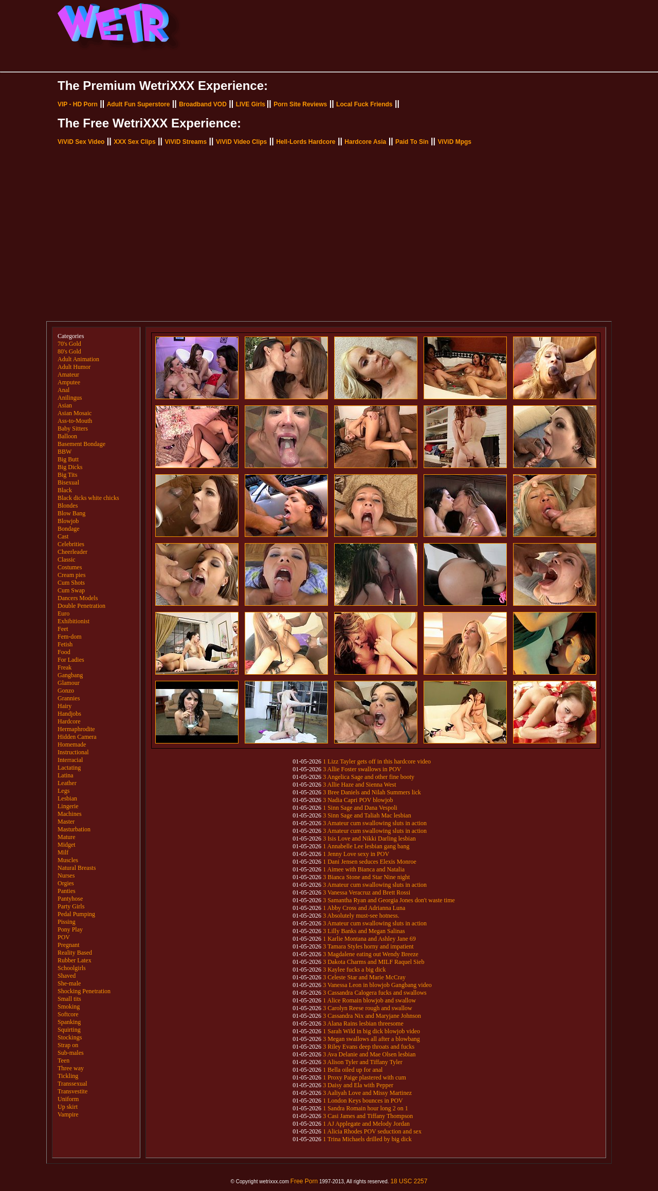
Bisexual (68, 482)
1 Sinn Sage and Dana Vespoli (360, 807)
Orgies (66, 883)
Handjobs (69, 713)
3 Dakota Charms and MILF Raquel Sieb (373, 961)
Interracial (70, 760)
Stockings (70, 1037)
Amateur (68, 374)
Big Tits (67, 474)
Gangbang (70, 675)
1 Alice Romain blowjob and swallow (369, 1000)
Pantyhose (70, 898)
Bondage (69, 528)
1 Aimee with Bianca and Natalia (364, 869)
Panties (67, 891)
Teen (63, 1060)
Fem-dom (70, 636)
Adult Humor (74, 366)
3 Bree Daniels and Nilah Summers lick (372, 792)
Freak (64, 667)
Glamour (69, 682)
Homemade (72, 744)
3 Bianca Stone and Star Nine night (366, 877)
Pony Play (70, 929)
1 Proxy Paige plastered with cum (364, 1077)
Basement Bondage (81, 444)
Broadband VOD (203, 104)
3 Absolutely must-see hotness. (361, 915)
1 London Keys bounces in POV (363, 1100)
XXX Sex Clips (134, 141)
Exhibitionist (73, 621)
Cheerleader (72, 551)
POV (64, 937)
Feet (63, 628)
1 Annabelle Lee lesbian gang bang (366, 846)
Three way (71, 1068)
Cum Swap (71, 590)
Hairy (64, 706)
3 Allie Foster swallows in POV (362, 769)
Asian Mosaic (75, 413)
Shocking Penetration (84, 991)
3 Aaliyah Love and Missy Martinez (367, 1092)
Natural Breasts (77, 867)
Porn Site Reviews (300, 104)
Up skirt (68, 1106)
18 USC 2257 (408, 1181)
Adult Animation (78, 359)
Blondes (68, 505)
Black (65, 490)
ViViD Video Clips (241, 141)
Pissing (67, 921)
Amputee (69, 382)
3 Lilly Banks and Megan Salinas (364, 931)
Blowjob (68, 521)
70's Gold (69, 343)
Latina (66, 775)
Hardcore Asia (365, 141)
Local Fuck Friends (364, 104)
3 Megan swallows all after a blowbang (371, 1039)
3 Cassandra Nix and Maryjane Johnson (372, 1015)
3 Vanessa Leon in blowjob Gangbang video (377, 985)
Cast (63, 536)
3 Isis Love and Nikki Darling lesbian (369, 838)
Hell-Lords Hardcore (305, 141)
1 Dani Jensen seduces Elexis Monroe (369, 861)
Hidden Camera (77, 736)
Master (66, 821)
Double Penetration (81, 605)
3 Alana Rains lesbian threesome (363, 1023)
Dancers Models (78, 598)
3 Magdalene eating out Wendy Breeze (370, 954)
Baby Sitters (73, 428)
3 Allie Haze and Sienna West (359, 784)
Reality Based (75, 952)
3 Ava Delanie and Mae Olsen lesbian (369, 1054)
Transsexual (72, 1083)
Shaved (67, 975)
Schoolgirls (72, 968)
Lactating (69, 767)
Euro (63, 613)
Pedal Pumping (76, 914)
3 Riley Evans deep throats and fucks (368, 1046)
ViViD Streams (185, 141)
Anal (63, 390)
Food (64, 652)
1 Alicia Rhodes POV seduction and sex (372, 1131)
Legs (63, 790)
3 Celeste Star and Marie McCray (364, 977)
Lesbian (67, 798)
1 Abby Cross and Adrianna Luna (364, 907)
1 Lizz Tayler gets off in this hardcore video (377, 761)
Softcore (68, 1014)
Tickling (68, 1076)
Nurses (66, 875)
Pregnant (69, 944)
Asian (65, 405)
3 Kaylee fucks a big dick (354, 969)
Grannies (69, 698)
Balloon (67, 436)
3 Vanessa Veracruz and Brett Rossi (366, 892)
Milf (63, 852)
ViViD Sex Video (81, 141)
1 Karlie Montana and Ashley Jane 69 (369, 938)
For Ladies (71, 659)
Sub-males (71, 1052)
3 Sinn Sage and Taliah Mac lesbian (367, 815)
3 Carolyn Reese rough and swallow (367, 1008)
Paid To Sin (411, 141)
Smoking (69, 1006)
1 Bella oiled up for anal (352, 1069)
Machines (70, 813)
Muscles (68, 860)
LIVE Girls (250, 104)
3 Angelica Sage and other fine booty (368, 776)
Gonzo (66, 690)
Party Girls (71, 906)
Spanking (69, 1022)
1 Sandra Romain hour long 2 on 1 (365, 1108)
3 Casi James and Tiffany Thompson (368, 1116)
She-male (69, 983)
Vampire (68, 1114)
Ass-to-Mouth (75, 420)
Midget (67, 844)
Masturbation (74, 829)
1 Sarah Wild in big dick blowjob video (371, 1031)
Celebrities (71, 544)
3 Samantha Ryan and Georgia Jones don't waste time (389, 900)
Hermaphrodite (76, 729)
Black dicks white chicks (88, 497)
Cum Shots (71, 582)
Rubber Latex (75, 960)
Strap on (68, 1045)
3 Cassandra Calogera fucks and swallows (375, 992)
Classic (67, 559)
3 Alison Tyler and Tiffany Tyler (363, 1062)
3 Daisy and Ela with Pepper (358, 1085)
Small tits (69, 998)
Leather (67, 783)
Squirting (69, 1029)
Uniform (68, 1099)
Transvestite (72, 1091)
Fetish (65, 644)
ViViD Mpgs (454, 141)
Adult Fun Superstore (138, 104)
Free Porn (304, 1181)
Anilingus (70, 397)
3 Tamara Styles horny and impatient (368, 946)
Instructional (73, 752)
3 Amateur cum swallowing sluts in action (375, 823)
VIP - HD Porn (78, 104)
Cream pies (71, 575)
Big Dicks (70, 467)
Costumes (70, 567)
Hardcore (69, 721)
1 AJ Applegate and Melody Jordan (366, 1123)
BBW (64, 451)
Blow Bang (71, 513)
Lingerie (68, 806)
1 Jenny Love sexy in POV (356, 854)
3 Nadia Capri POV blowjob (358, 800)
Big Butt (68, 459)
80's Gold (69, 351)
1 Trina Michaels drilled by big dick (367, 1139)
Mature (67, 837)
